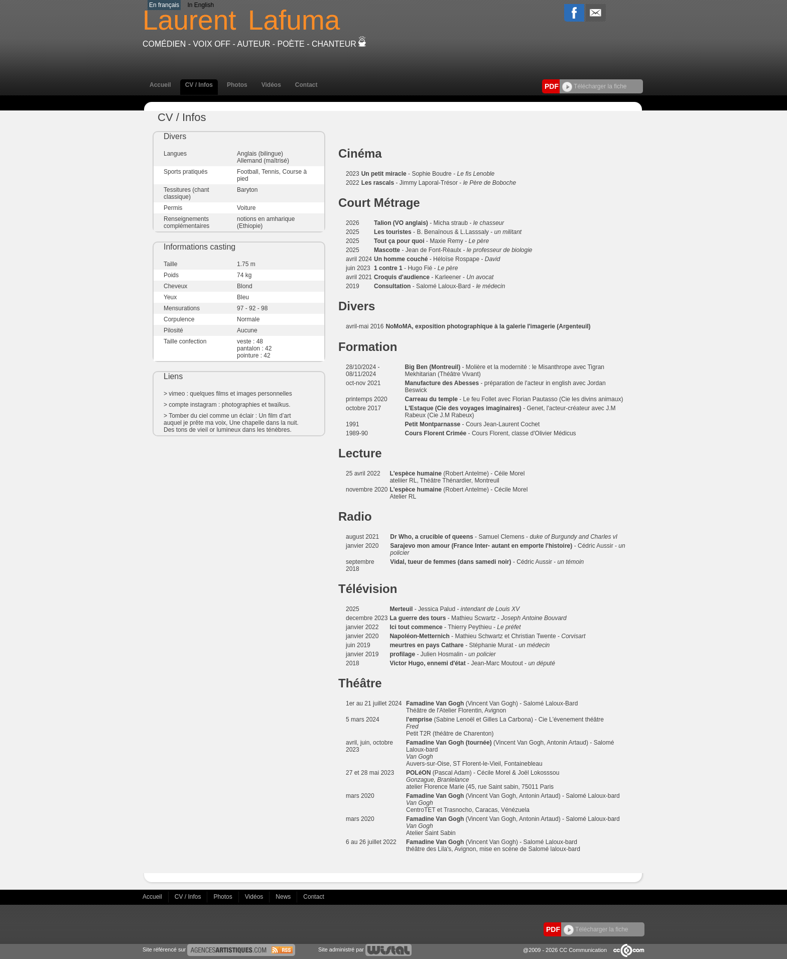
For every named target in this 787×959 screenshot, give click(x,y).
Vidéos (271, 84)
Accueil (160, 84)
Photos (237, 84)
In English (200, 5)
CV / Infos (199, 84)
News (284, 896)
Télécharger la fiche (594, 86)
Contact (306, 84)
